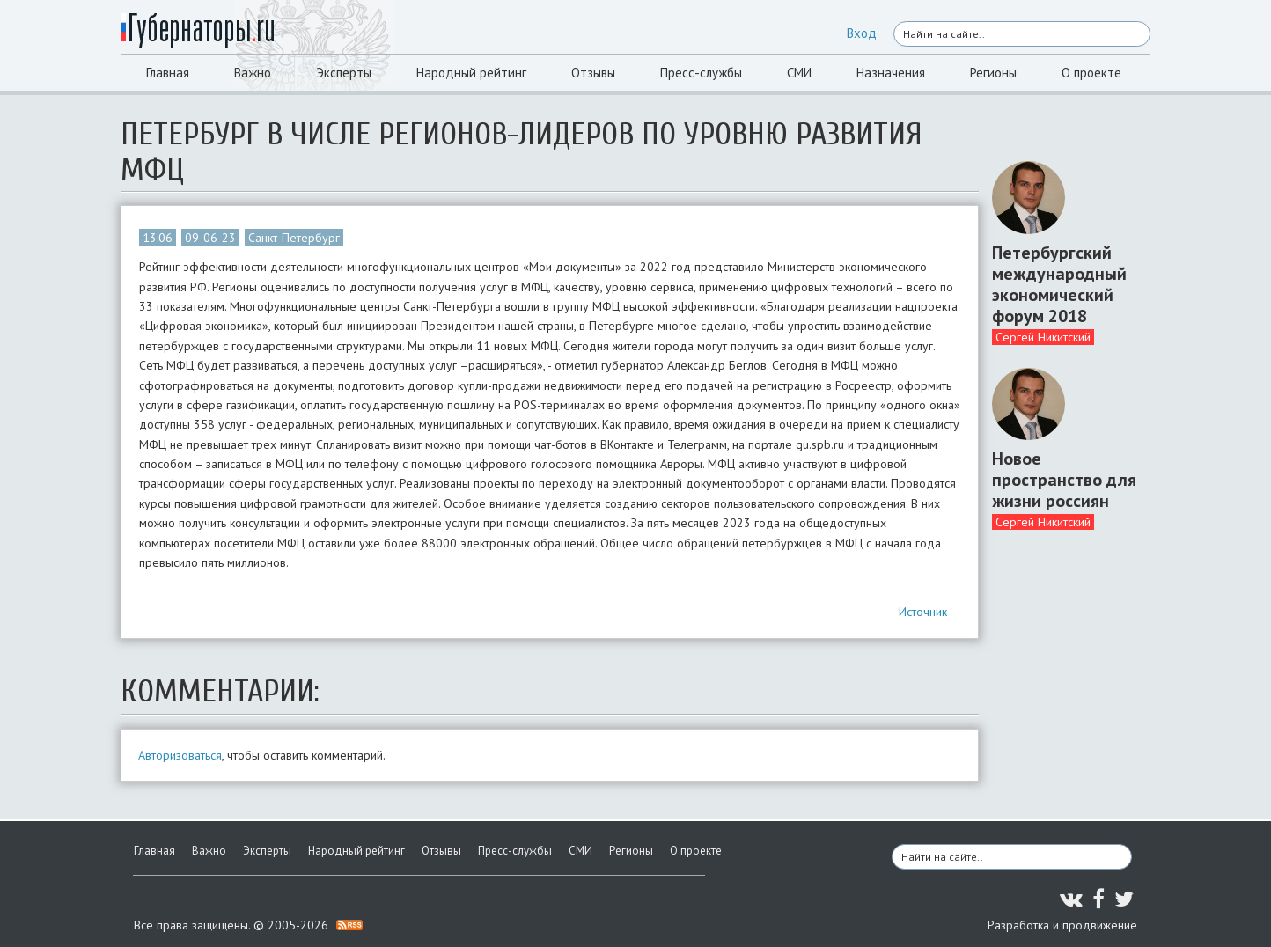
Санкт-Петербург (294, 238)
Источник (923, 612)
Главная (167, 72)
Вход (862, 33)
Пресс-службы (701, 72)
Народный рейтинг (471, 72)
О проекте (1091, 72)
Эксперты (343, 72)
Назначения (890, 72)
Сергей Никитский (1043, 337)
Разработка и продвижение (1062, 925)
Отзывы (593, 72)
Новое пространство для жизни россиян (1064, 479)
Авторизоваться (180, 755)
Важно (252, 72)
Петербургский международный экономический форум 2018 (1059, 284)
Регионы (993, 72)
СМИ (799, 72)
